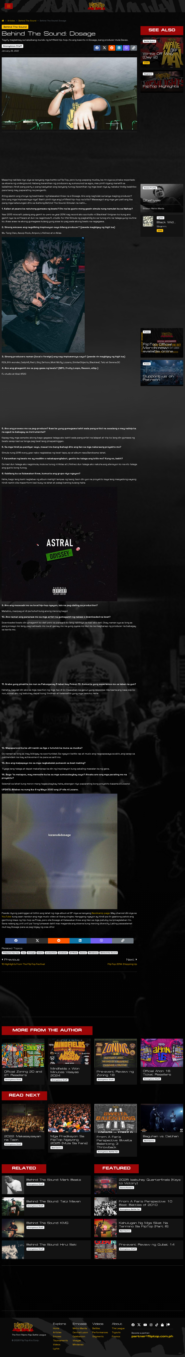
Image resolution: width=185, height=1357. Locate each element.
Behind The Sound (27, 20)
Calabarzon (79, 1336)
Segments (98, 1336)
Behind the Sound (108, 953)
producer (63, 953)
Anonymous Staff (12, 46)
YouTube (6, 916)
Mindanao (93, 953)
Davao (83, 953)
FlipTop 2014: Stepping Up (122, 964)
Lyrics (56, 1348)
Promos (116, 1336)
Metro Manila (80, 1328)
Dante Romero (126, 1187)
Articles (11, 20)
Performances (100, 1332)
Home (56, 1328)
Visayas (77, 1340)
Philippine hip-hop (11, 953)
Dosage (31, 953)
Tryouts (116, 1332)
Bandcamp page (101, 913)
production (51, 953)
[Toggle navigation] (9, 6)
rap (23, 953)
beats (40, 953)
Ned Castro (57, 1147)
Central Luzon (80, 1332)
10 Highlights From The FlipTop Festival (23, 964)
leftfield (73, 953)
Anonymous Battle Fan (108, 1152)
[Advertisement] (69, 154)
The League (118, 1328)
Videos (56, 1344)
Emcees (57, 1336)
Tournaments (60, 1340)
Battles (96, 1328)
